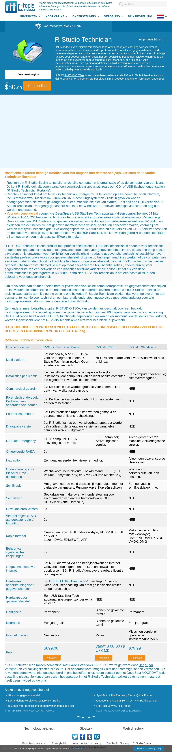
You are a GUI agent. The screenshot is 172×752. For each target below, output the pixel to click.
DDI (52, 581)
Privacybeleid (59, 743)
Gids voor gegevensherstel (24, 695)
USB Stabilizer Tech (70, 581)
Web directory (133, 728)
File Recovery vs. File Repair (113, 705)
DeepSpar (146, 665)
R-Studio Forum (142, 743)
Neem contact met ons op (87, 743)
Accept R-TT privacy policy (148, 748)
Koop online (37, 86)
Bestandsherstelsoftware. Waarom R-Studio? (34, 700)
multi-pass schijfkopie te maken (59, 236)
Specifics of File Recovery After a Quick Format (124, 695)
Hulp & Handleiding (150, 39)
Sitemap (125, 743)
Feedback (111, 743)
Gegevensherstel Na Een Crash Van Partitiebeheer (126, 700)
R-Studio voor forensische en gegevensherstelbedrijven (41, 705)
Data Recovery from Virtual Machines (118, 711)
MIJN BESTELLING (140, 16)
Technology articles (38, 728)
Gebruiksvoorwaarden (34, 743)
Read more (77, 748)
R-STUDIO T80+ (74, 75)
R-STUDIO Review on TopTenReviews (31, 711)
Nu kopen (52, 657)
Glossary (86, 728)
